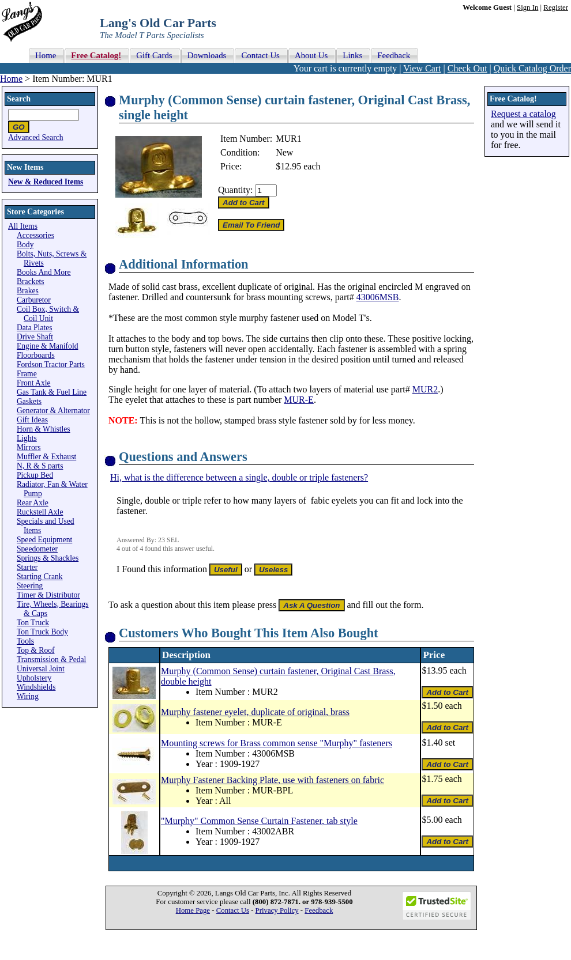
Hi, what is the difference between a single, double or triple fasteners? (239, 477)
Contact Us (232, 910)
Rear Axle (32, 502)
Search (19, 99)
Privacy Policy (277, 910)
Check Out (467, 68)
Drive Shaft (35, 336)
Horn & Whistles (43, 429)
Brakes (28, 290)
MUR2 (425, 389)
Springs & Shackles (47, 558)
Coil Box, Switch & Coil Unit (48, 314)
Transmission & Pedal (51, 659)
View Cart (422, 68)
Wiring (28, 696)
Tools (25, 641)
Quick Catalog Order (532, 68)
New (284, 152)
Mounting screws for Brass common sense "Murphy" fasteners (276, 743)
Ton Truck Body (42, 632)
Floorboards (36, 355)
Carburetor (34, 300)
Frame (27, 373)
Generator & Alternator (53, 410)
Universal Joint (41, 668)
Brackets (30, 281)
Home (11, 79)
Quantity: (235, 190)
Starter (27, 567)
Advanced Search (35, 137)
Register (555, 7)
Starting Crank (40, 576)
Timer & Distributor (48, 595)
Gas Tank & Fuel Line (52, 392)
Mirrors (29, 447)
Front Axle (34, 383)
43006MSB (377, 297)
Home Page (193, 910)
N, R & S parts (40, 466)
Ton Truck (33, 622)
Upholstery (34, 678)
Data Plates (34, 327)
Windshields (36, 687)
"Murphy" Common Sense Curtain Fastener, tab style (259, 821)
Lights (27, 438)
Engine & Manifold (47, 346)
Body (25, 244)
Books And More (44, 272)
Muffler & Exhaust (46, 456)
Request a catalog (523, 114)
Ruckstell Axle (40, 512)
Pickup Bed (35, 475)
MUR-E (299, 400)
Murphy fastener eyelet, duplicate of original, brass (255, 712)
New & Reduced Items (45, 181)
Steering (30, 585)
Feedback (319, 910)
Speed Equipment (44, 539)
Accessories (35, 235)
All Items (22, 226)
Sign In (527, 7)
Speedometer (37, 549)
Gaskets (29, 401)
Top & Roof (36, 650)
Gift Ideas (32, 419)
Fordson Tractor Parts (51, 364)
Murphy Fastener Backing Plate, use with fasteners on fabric (272, 780)
